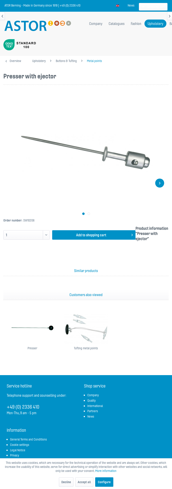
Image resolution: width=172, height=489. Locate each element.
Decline (66, 482)
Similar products (86, 270)
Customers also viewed (86, 294)
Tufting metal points (86, 348)
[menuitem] (131, 5)
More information (105, 471)
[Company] (95, 24)
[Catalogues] (116, 24)
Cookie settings (19, 445)
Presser (32, 348)
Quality (91, 400)
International (95, 406)
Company (93, 395)
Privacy (14, 455)
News (131, 5)
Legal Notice (17, 450)
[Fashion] (136, 24)
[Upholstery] (155, 24)
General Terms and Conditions (28, 439)
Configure (104, 482)
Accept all (84, 482)
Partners (92, 411)
